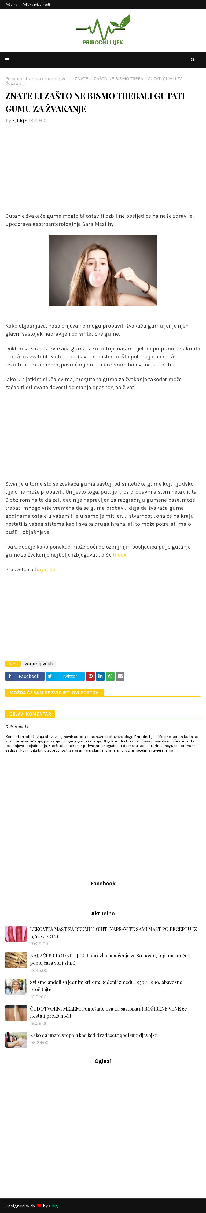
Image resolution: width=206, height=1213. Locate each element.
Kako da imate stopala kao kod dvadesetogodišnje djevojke (93, 1035)
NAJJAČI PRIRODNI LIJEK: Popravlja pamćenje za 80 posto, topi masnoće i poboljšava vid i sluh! (110, 959)
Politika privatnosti (36, 4)
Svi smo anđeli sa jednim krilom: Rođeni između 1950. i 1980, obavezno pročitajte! (106, 986)
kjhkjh (20, 120)
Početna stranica (23, 78)
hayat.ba (45, 569)
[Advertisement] (103, 169)
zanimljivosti (58, 78)
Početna (11, 4)
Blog (53, 1205)
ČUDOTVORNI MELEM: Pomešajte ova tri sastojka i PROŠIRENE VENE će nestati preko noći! (108, 1012)
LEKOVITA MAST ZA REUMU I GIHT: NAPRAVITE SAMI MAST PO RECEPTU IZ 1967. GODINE (113, 933)
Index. (119, 555)
